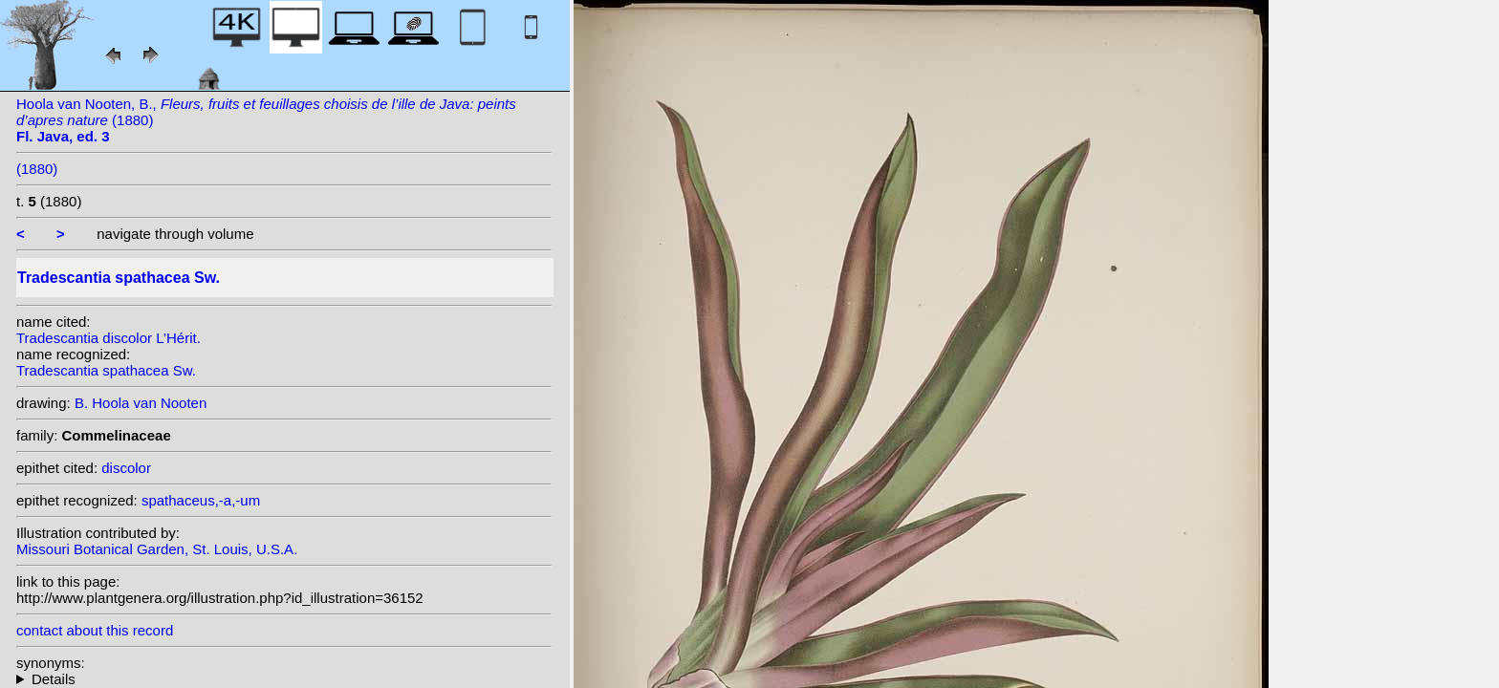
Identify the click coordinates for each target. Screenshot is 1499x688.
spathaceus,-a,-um (200, 500)
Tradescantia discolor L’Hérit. (108, 338)
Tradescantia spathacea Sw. (106, 370)
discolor (126, 468)
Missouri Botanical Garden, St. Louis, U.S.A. (156, 549)
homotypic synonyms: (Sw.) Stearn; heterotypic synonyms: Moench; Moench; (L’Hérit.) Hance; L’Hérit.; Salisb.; (284, 679)
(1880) (36, 169)
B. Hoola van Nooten (140, 403)
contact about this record (94, 630)
